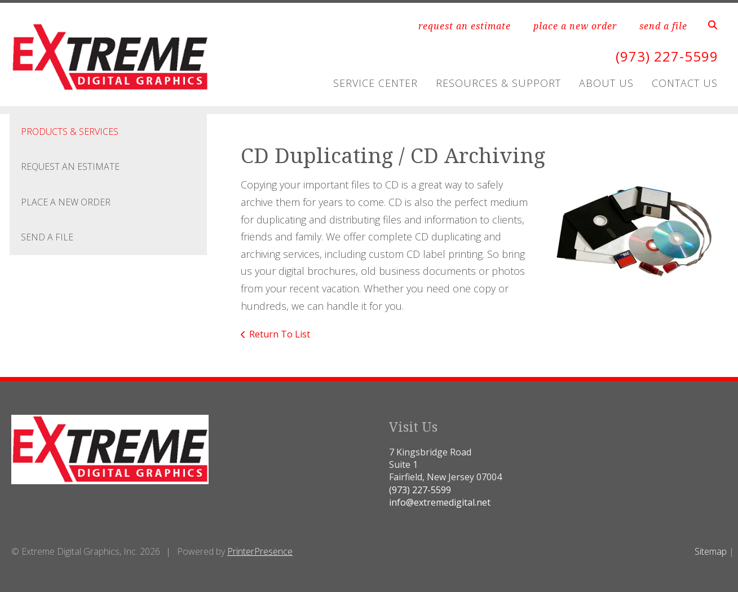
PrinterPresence (260, 551)
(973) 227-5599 (667, 56)
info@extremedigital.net (439, 502)
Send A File (47, 237)
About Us (606, 83)
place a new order (575, 26)
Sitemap (711, 551)
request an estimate (464, 26)
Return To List (279, 334)
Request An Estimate (70, 166)
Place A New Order (66, 202)
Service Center (375, 83)
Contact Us (685, 83)
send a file (663, 26)
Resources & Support (498, 83)
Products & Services (69, 131)
